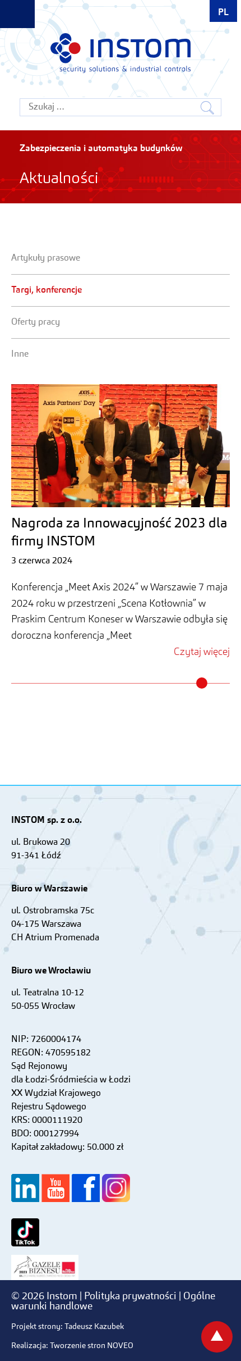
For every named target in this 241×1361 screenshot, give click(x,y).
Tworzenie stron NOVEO (91, 1346)
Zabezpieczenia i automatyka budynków (101, 148)
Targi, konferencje (46, 290)
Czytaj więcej (202, 652)
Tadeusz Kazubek (94, 1327)
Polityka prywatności (131, 1296)
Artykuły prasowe (45, 258)
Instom (120, 53)
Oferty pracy (35, 322)
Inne (20, 354)
